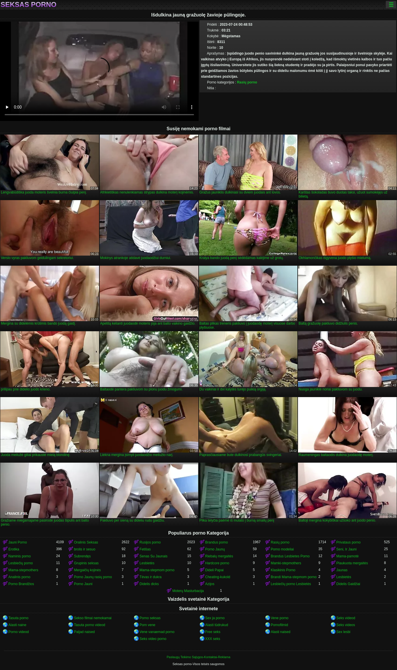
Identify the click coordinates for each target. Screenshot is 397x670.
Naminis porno (19, 556)
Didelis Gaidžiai (348, 584)
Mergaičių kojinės (87, 570)
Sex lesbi (343, 632)
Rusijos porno (150, 542)
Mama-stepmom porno (156, 570)
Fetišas (145, 549)
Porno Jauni (83, 584)
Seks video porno (152, 639)
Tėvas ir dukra (150, 577)
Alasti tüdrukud (216, 625)
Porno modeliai (282, 549)
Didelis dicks (149, 584)
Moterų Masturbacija (188, 591)
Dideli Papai (214, 570)
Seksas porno (28, 4)
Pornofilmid (279, 625)
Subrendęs (82, 556)
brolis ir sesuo (84, 549)
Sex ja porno (215, 618)
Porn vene (147, 625)
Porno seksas (150, 618)
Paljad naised (84, 632)
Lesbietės (146, 563)
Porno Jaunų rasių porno (93, 577)
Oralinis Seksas (86, 542)
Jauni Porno (17, 542)
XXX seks (212, 639)
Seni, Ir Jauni (346, 549)
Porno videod (18, 632)
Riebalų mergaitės (219, 556)
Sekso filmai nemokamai (92, 618)
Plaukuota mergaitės (352, 563)
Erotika (13, 549)
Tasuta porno (18, 618)
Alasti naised (280, 632)
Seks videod (345, 618)
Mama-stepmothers (23, 570)
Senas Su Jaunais (153, 556)
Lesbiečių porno (20, 563)
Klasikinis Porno (283, 570)
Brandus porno (216, 542)
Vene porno (279, 618)
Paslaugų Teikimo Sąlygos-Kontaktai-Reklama (198, 657)
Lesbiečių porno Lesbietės (291, 584)
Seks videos (345, 625)
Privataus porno (348, 542)
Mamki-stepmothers (286, 563)
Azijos (210, 584)
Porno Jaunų (215, 549)
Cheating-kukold (217, 577)
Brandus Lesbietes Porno (290, 556)
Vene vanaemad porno (156, 632)
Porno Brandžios (21, 584)
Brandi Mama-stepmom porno (294, 577)
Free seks (213, 632)
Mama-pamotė (347, 556)
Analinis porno (19, 577)
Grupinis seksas (86, 563)
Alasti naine (17, 625)
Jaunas (342, 570)
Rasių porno (247, 82)
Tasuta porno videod (89, 625)
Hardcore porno (217, 563)
